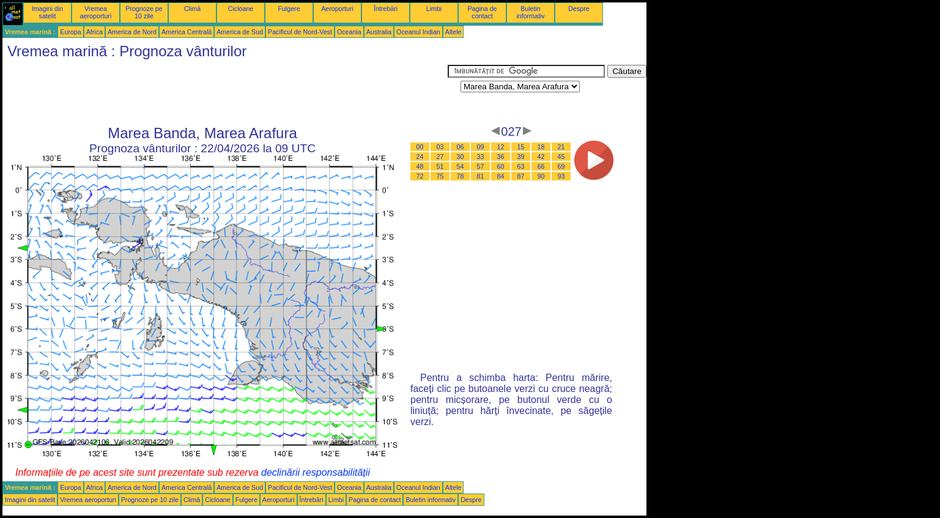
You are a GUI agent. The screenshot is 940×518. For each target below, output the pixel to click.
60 (501, 166)
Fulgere (289, 8)
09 (480, 146)
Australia (378, 31)
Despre (578, 8)
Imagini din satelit (48, 12)
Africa (94, 31)
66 (541, 166)
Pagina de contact (482, 12)
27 (440, 156)
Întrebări (386, 8)
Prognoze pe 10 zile (143, 12)
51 (440, 166)
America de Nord (132, 31)
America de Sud (239, 31)
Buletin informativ (530, 12)
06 (460, 146)
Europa (70, 31)
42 (541, 156)
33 (480, 156)
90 (541, 176)
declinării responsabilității (315, 472)
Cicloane (240, 8)
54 (460, 166)
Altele (453, 31)
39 (521, 156)
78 (460, 176)
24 (420, 156)
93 (561, 176)
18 (541, 146)
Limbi (434, 8)
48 (420, 166)
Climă (192, 8)
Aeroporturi (337, 8)
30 (460, 156)
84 (501, 176)
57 (480, 166)
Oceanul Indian (418, 31)
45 (561, 156)
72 (420, 176)
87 (521, 176)
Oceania (349, 31)
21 (561, 146)
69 (561, 166)
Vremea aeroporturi (96, 12)
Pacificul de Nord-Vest (300, 31)
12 (501, 146)
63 (521, 166)
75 (440, 176)
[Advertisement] (225, 92)
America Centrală (186, 31)
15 (521, 146)
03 (440, 146)
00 (420, 146)
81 (480, 176)
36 (501, 156)
